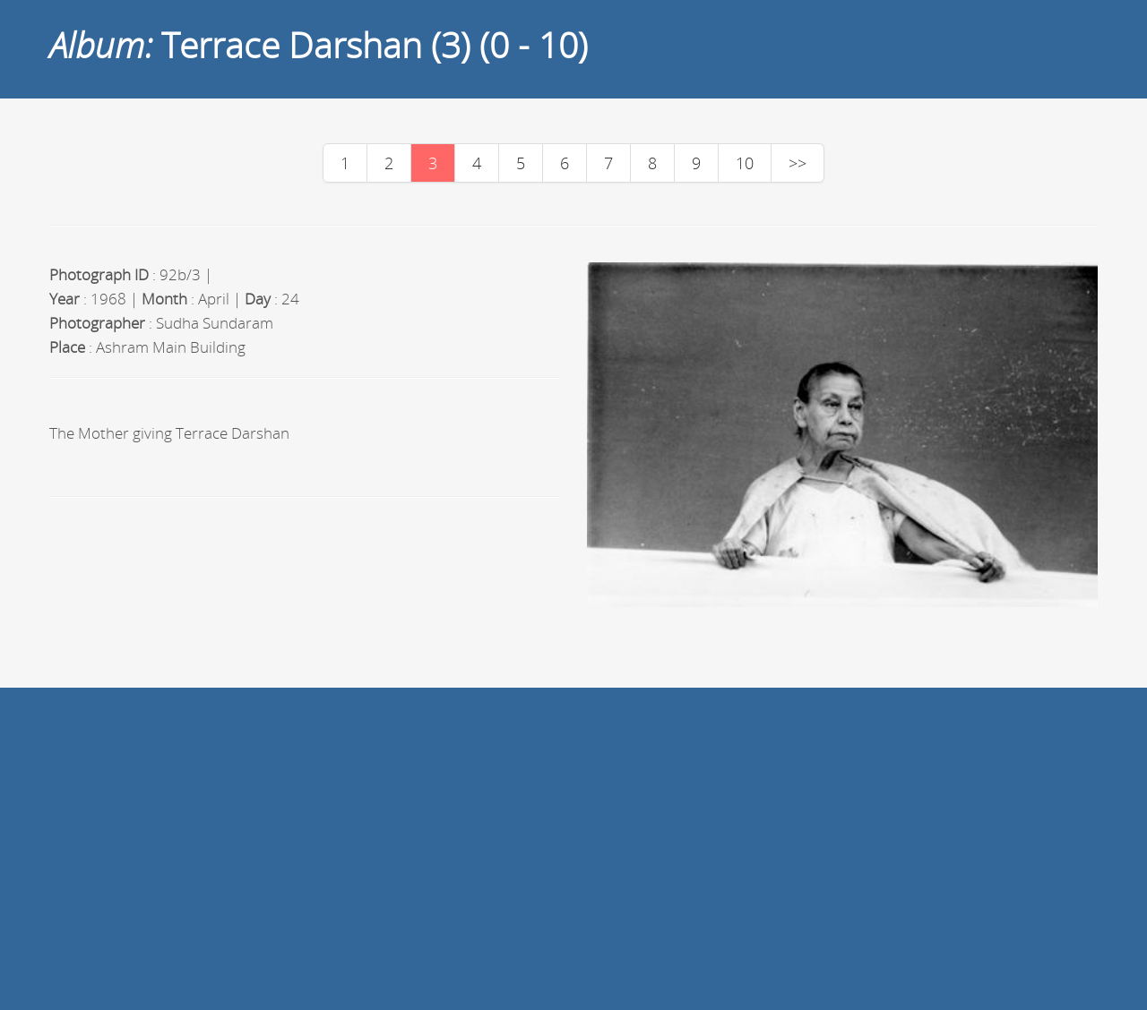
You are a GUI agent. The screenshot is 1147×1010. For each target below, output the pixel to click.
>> (797, 163)
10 (745, 163)
